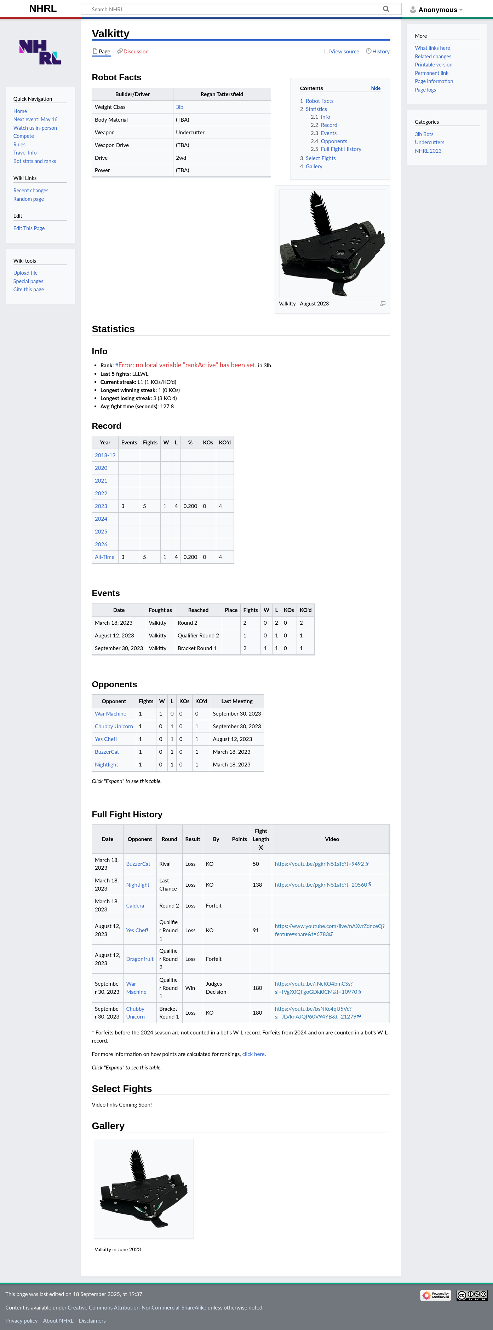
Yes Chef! (106, 739)
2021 (101, 480)
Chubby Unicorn (114, 726)
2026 (101, 544)
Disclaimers (92, 1320)
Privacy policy (21, 1320)
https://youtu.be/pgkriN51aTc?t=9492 (319, 864)
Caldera (135, 905)
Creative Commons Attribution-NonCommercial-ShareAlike (137, 1307)
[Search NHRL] (241, 8)
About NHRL (58, 1320)
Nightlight (106, 764)
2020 (101, 468)
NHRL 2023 (428, 151)
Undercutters (429, 142)
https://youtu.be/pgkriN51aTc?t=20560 (321, 884)
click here (253, 1054)
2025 (101, 531)
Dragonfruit (140, 959)
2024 (101, 518)
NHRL (43, 8)
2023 (101, 506)
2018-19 (105, 455)
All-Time (104, 557)
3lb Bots (424, 134)
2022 (101, 493)
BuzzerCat (107, 751)
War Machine (110, 713)
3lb (179, 107)
